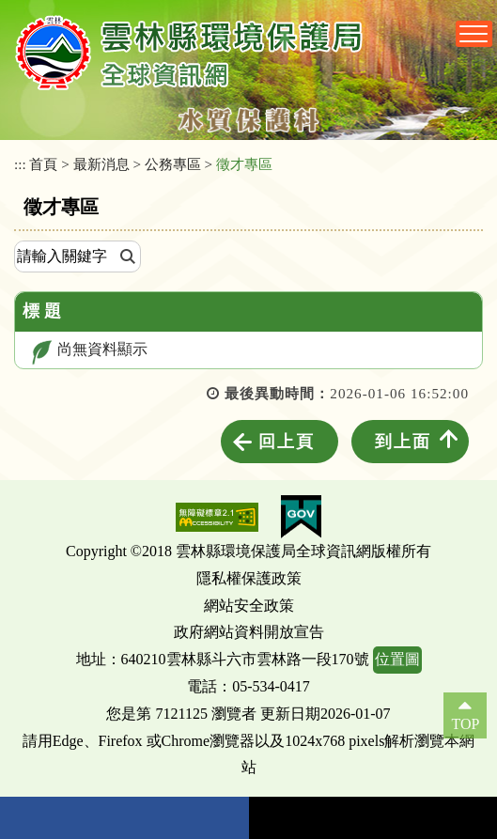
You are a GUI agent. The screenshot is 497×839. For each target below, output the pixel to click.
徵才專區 (244, 164)
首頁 (43, 164)
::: (20, 164)
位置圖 (397, 659)
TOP (465, 724)
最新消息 (101, 164)
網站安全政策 (249, 606)
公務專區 (173, 164)
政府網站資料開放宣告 (249, 632)
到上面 (403, 441)
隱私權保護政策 (249, 578)
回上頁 (286, 441)
